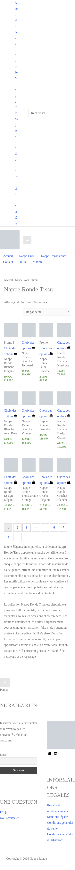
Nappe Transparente (16, 113)
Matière (16, 214)
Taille (16, 191)
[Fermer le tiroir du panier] (5, 682)
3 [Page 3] (26, 527)
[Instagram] (55, 754)
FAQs (3, 812)
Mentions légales (57, 816)
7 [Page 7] (63, 527)
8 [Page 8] (8, 536)
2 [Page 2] (17, 527)
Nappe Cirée (16, 52)
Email (3, 754)
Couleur (16, 165)
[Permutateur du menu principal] (27, 240)
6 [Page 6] (54, 527)
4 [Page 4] (36, 527)
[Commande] (47, 311)
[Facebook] (50, 754)
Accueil (16, 14)
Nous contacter (9, 818)
